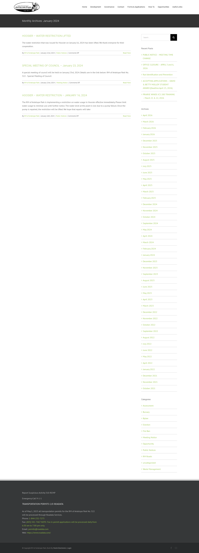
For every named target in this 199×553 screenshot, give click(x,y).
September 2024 (150, 223)
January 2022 (149, 369)
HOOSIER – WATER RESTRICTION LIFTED (46, 35)
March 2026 (148, 121)
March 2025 (148, 191)
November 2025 (150, 147)
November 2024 (150, 210)
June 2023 (147, 286)
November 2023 (150, 267)
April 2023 (147, 299)
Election (146, 424)
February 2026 (149, 128)
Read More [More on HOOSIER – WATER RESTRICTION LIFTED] (127, 53)
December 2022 (150, 312)
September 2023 (150, 274)
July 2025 (147, 166)
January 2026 (149, 134)
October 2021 (149, 388)
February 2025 (149, 198)
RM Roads (147, 456)
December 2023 (150, 261)
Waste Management (152, 469)
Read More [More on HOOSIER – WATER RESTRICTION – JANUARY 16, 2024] (127, 116)
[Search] (173, 37)
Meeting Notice (62, 83)
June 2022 (147, 350)
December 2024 (150, 204)
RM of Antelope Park (31, 53)
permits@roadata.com (38, 529)
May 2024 (147, 229)
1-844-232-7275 (36, 518)
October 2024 (149, 217)
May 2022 (147, 356)
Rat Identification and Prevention (158, 74)
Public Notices (61, 53)
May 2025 (147, 179)
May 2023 (147, 293)
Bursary (146, 412)
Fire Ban (146, 431)
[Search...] (155, 37)
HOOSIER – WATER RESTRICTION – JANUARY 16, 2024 (54, 95)
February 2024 (149, 248)
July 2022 (147, 343)
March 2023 (148, 305)
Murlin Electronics (59, 548)
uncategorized (149, 462)
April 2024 (147, 236)
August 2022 (149, 337)
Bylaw (145, 418)
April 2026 (147, 115)
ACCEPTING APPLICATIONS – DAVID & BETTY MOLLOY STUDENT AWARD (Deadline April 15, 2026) (159, 84)
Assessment (148, 405)
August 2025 (149, 159)
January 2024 (149, 255)
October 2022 (149, 324)
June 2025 (147, 172)
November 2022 (150, 318)
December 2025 (150, 140)
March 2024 (148, 242)
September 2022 (150, 331)
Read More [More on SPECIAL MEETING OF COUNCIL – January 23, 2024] (127, 83)
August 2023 (149, 280)
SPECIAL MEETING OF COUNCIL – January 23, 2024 (52, 65)
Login (69, 548)
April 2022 (147, 363)
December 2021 (150, 375)
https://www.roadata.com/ (39, 532)
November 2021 (150, 382)
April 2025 (147, 185)
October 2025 (149, 153)
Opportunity (148, 443)
